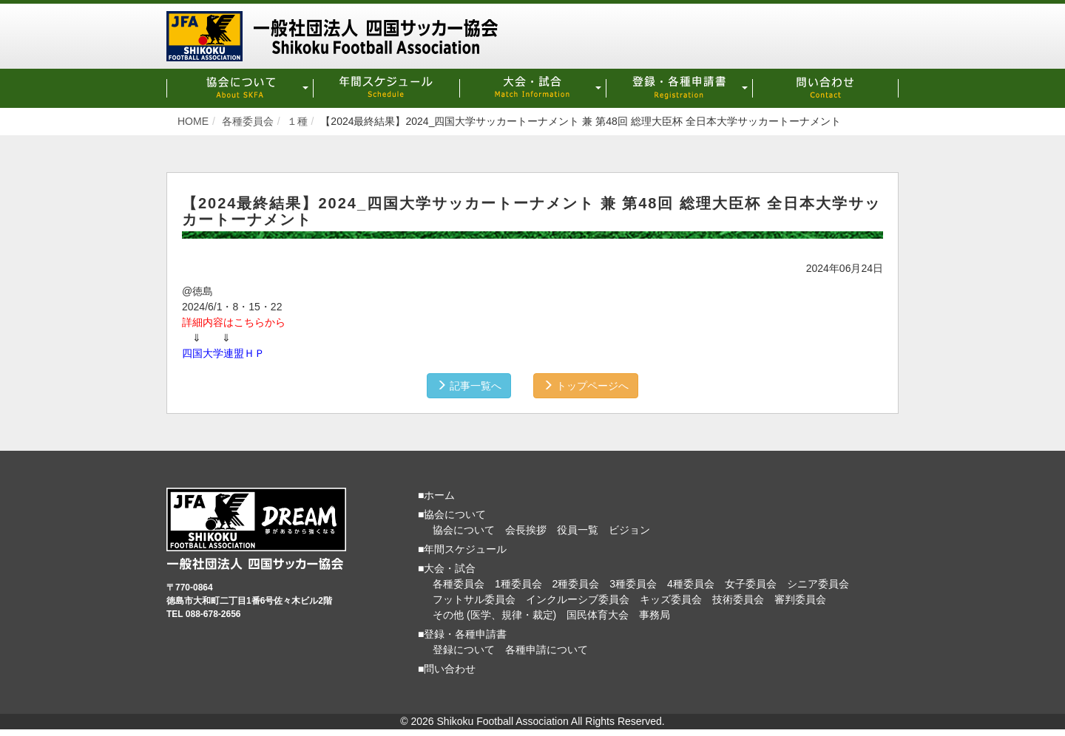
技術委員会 (738, 598)
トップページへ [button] (587, 385)
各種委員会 (458, 583)
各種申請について (546, 649)
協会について (464, 529)
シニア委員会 (818, 583)
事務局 (654, 614)
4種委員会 (690, 583)
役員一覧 (577, 529)
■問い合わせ (447, 668)
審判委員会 (800, 598)
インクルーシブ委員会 (577, 598)
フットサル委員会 (474, 598)
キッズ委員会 (671, 598)
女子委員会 (751, 583)
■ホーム (436, 494)
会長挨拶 (526, 529)
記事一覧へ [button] (467, 385)
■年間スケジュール (462, 548)
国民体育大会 (598, 614)
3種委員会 (633, 583)
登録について (464, 649)
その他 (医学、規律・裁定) (494, 614)
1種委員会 (518, 583)
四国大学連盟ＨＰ (223, 352)
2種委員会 (576, 583)
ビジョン (629, 529)
